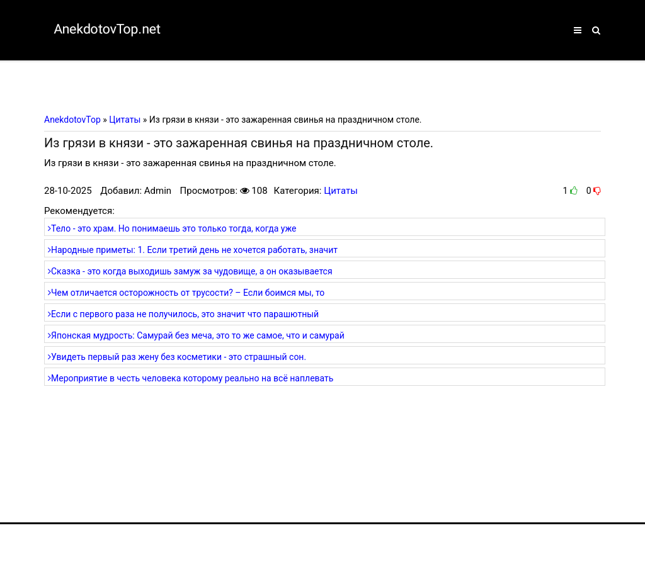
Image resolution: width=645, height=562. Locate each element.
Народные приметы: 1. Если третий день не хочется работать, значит (193, 250)
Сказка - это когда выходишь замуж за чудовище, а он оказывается (190, 271)
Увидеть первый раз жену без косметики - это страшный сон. (177, 357)
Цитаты (341, 190)
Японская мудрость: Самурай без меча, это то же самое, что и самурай (196, 335)
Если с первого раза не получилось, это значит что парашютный (183, 314)
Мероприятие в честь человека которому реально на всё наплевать (190, 378)
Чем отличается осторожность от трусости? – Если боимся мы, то (186, 293)
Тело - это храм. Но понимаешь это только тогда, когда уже (172, 228)
